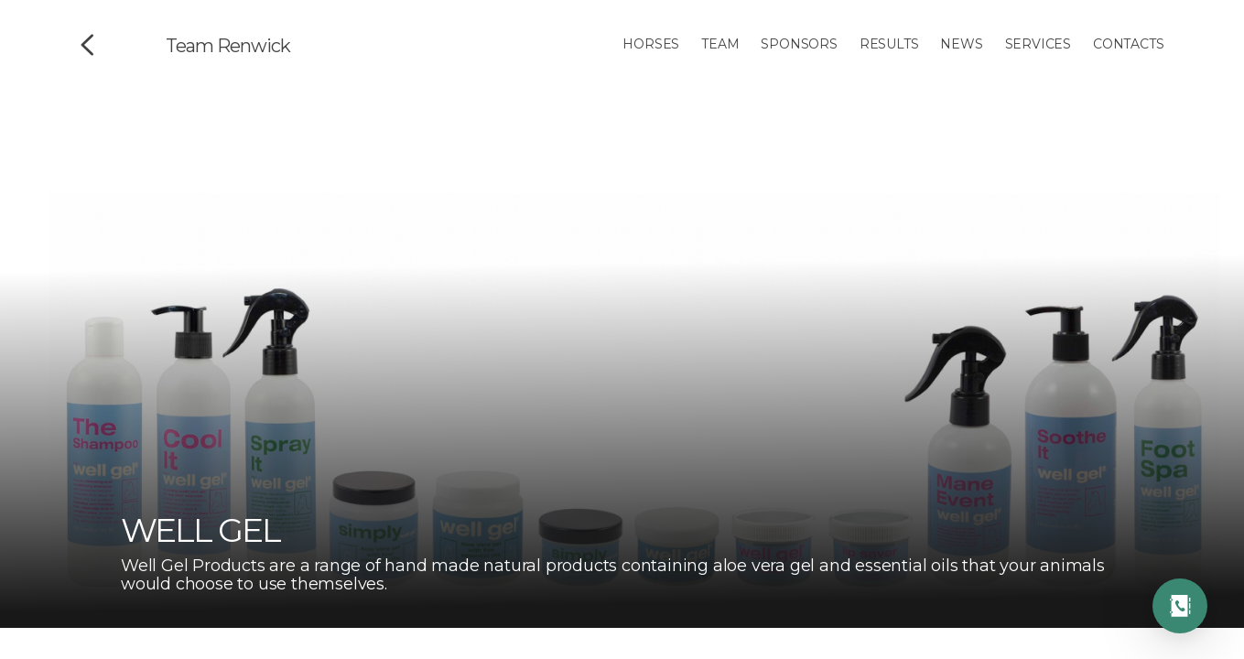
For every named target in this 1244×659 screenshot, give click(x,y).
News (961, 44)
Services (1038, 44)
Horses (650, 44)
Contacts (1128, 44)
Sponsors (799, 44)
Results (889, 44)
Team (720, 44)
